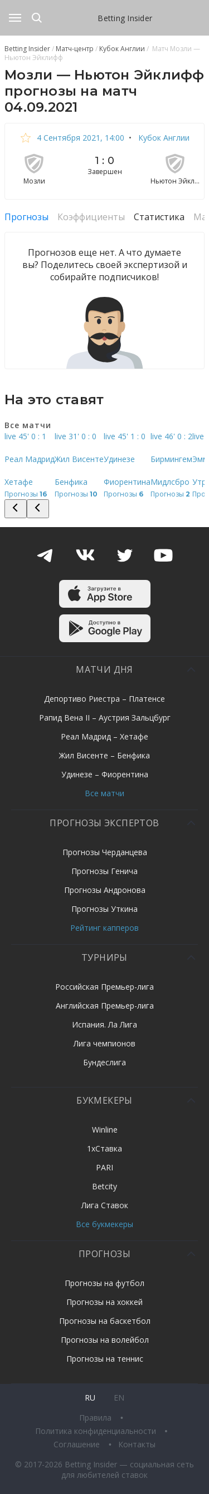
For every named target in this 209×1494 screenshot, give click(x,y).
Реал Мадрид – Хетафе (104, 736)
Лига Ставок (104, 1205)
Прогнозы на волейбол (105, 1339)
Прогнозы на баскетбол (104, 1321)
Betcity (104, 1186)
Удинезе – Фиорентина (104, 774)
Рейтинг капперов (104, 927)
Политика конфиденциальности (96, 1431)
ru (90, 1397)
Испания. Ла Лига (104, 1024)
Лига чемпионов (104, 1043)
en (119, 1397)
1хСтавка (104, 1148)
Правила (96, 1417)
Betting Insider (125, 18)
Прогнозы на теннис (104, 1358)
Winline (105, 1129)
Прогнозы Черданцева (104, 852)
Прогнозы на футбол (104, 1283)
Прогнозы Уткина (104, 909)
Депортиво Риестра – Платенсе (104, 698)
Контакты (136, 1444)
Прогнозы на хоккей (104, 1302)
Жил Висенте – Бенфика (104, 755)
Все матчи (104, 793)
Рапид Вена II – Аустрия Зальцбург (105, 717)
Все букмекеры (104, 1224)
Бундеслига (104, 1062)
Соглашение (78, 1444)
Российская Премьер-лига (104, 986)
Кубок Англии (162, 137)
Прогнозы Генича (104, 871)
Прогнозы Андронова (104, 890)
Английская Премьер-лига (105, 1005)
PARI (104, 1167)
